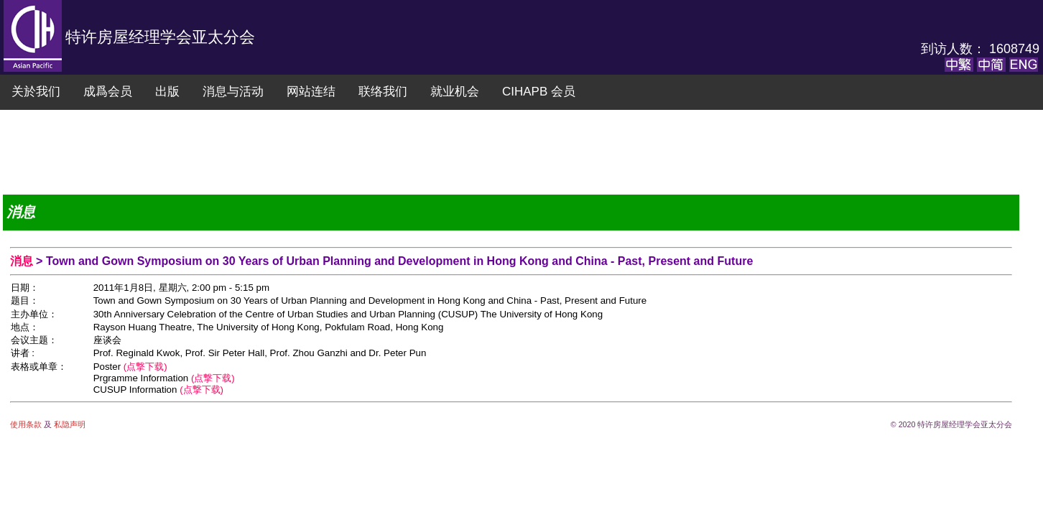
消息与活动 (233, 91)
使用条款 (27, 424)
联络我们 (382, 91)
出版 (167, 91)
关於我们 (35, 91)
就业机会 (454, 91)
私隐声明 (68, 424)
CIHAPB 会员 (538, 91)
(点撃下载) (145, 366)
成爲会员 (107, 91)
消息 (23, 261)
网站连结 (311, 91)
